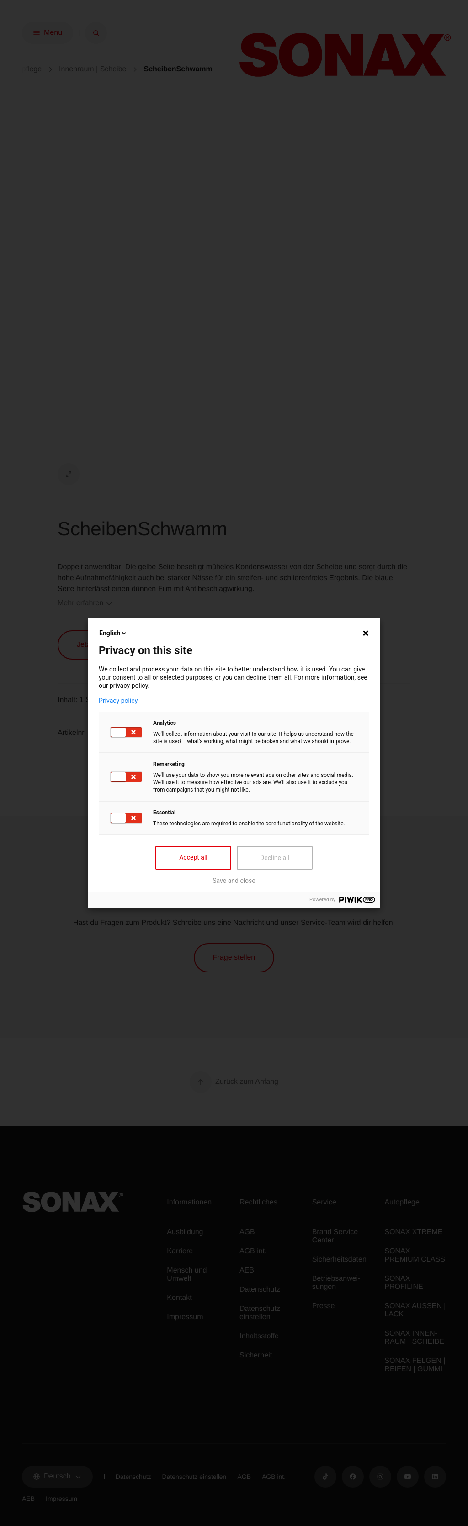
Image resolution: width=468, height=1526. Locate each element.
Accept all (193, 857)
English (113, 633)
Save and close (234, 880)
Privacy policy (118, 700)
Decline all (274, 857)
